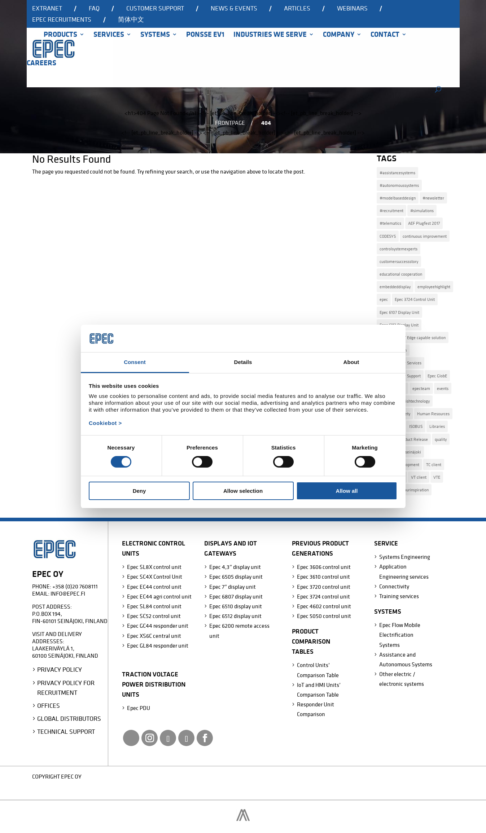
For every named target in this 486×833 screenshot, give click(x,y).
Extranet (47, 8)
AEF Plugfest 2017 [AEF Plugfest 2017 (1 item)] (424, 223)
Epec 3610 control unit (323, 576)
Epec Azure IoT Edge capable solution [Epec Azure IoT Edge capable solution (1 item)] (413, 337)
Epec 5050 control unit (324, 615)
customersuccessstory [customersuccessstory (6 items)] (399, 261)
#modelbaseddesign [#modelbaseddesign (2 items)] (398, 198)
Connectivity (394, 586)
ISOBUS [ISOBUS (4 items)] (415, 426)
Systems (155, 35)
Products (60, 35)
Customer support (155, 8)
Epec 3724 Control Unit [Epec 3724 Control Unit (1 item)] (415, 299)
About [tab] (351, 362)
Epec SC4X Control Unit (154, 576)
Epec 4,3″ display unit (235, 566)
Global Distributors (69, 718)
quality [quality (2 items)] (441, 439)
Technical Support (66, 731)
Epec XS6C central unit (154, 635)
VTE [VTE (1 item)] (436, 477)
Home (31, 44)
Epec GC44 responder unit (157, 625)
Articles (297, 8)
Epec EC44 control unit (154, 586)
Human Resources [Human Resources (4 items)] (433, 413)
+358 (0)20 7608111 (75, 586)
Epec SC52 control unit (154, 615)
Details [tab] (243, 362)
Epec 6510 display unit (235, 606)
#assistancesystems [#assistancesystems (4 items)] (397, 172)
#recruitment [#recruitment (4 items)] (391, 210)
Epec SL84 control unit (154, 606)
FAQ (94, 8)
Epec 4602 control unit (324, 606)
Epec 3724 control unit (323, 596)
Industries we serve (270, 35)
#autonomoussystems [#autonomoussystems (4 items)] (399, 185)
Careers (41, 63)
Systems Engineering (404, 556)
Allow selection (243, 491)
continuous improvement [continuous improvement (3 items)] (425, 236)
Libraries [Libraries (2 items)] (437, 426)
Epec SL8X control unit (154, 566)
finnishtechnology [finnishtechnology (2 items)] (414, 401)
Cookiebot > (105, 423)
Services (108, 35)
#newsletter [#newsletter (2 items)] (433, 198)
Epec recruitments (61, 19)
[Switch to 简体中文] (131, 22)
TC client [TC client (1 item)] (433, 464)
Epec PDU (138, 707)
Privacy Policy (59, 669)
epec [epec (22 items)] (384, 299)
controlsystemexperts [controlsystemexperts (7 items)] (398, 248)
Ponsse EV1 (205, 35)
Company (338, 35)
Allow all (347, 491)
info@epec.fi (68, 593)
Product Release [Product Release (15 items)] (413, 439)
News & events (234, 8)
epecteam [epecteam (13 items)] (421, 388)
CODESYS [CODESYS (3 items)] (388, 236)
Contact (385, 35)
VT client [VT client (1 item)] (418, 477)
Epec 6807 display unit (236, 596)
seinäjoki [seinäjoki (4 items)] (413, 452)
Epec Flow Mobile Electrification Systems (399, 634)
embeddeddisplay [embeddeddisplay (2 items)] (395, 286)
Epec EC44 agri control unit (159, 596)
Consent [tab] (135, 362)
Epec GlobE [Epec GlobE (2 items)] (437, 375)
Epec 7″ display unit (232, 586)
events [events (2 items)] (442, 388)
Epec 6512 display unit (235, 615)
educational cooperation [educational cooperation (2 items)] (401, 274)
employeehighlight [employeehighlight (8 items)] (433, 286)
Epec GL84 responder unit (157, 645)
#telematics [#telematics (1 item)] (390, 223)
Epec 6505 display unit (236, 576)
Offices (48, 705)
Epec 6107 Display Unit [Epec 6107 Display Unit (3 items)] (399, 312)
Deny (139, 491)
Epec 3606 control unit (324, 566)
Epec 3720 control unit (323, 586)
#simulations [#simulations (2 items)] (422, 210)
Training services (399, 596)
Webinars (352, 8)
